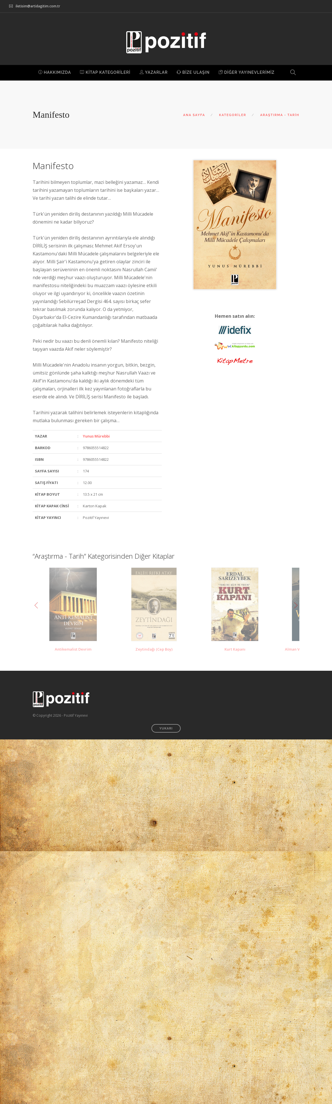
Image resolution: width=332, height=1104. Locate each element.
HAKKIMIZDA (54, 72)
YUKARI (166, 728)
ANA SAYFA (194, 115)
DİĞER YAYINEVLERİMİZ (247, 72)
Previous (36, 605)
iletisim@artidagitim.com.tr (38, 6)
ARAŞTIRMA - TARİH (279, 115)
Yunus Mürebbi (96, 436)
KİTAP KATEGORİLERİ (105, 72)
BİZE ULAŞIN (193, 72)
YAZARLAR (154, 72)
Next (295, 605)
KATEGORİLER (232, 115)
